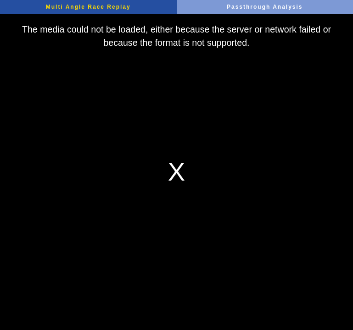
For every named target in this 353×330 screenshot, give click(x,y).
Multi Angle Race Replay (88, 7)
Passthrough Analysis (265, 7)
